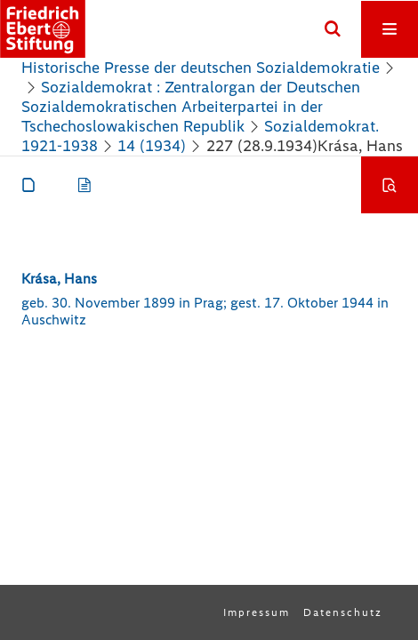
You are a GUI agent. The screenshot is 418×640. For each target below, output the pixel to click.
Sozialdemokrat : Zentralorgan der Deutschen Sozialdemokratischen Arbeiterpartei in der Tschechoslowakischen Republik (190, 106)
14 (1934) (151, 146)
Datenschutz (342, 612)
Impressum (256, 612)
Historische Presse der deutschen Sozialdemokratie (200, 67)
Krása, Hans (59, 278)
